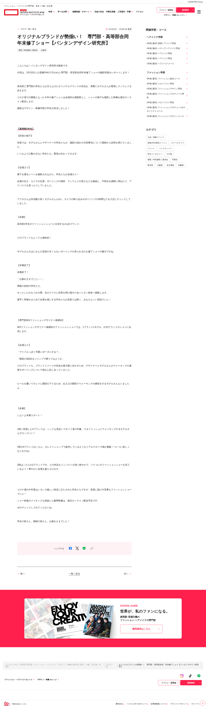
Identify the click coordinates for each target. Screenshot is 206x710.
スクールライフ (177, 143)
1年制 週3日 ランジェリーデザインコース (167, 116)
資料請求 (188, 10)
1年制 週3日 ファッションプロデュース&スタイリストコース (167, 109)
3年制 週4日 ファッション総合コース (167, 78)
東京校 (150, 165)
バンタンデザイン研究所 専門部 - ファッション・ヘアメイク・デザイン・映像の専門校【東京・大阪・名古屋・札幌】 (53, 665)
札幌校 (181, 165)
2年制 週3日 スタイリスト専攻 (167, 102)
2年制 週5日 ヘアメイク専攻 (167, 53)
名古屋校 (170, 165)
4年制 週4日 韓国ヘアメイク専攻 (167, 43)
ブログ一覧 (109, 665)
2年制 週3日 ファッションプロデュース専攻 (167, 96)
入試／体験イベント (155, 137)
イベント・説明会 (167, 10)
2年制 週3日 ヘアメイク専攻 (167, 58)
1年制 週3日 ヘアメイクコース (167, 63)
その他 (169, 154)
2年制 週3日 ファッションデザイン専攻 (167, 88)
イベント (151, 148)
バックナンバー (165, 148)
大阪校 (160, 165)
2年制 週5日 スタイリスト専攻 (167, 83)
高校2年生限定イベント (157, 143)
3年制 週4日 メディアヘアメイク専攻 (167, 48)
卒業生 (175, 159)
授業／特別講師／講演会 (157, 159)
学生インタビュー (154, 154)
